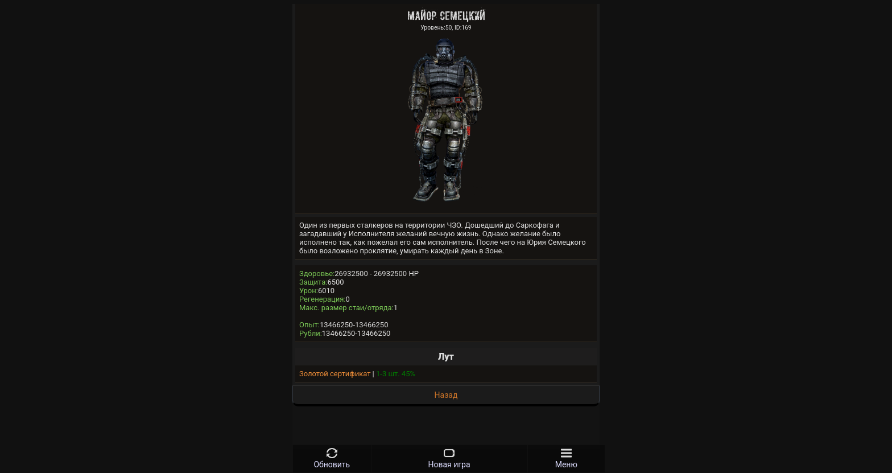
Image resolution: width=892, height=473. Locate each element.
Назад (446, 395)
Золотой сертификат (334, 373)
